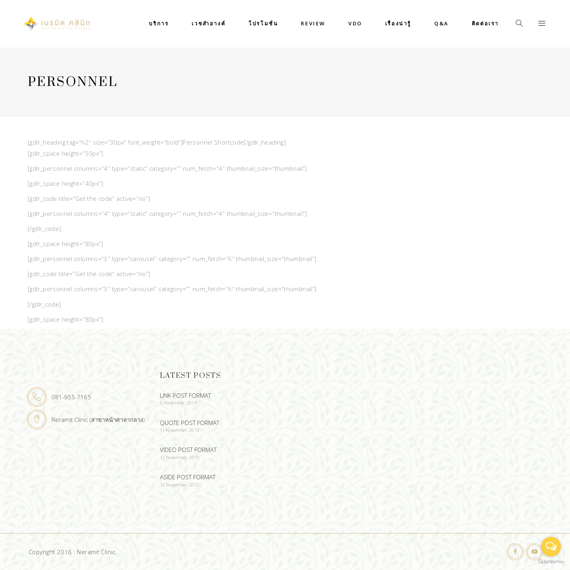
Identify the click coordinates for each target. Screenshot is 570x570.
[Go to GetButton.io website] (551, 561)
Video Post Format (188, 450)
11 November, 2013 (180, 430)
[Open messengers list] (551, 547)
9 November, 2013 (178, 403)
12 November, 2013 (180, 485)
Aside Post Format (187, 477)
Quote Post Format (189, 423)
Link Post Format (185, 395)
